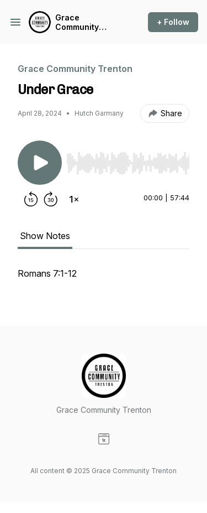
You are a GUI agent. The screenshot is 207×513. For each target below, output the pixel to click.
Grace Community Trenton (77, 22)
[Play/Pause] (40, 163)
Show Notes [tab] (45, 235)
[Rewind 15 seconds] (31, 199)
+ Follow (173, 22)
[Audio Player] (127, 160)
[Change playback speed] (74, 199)
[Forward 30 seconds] (51, 199)
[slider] (127, 163)
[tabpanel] (103, 279)
